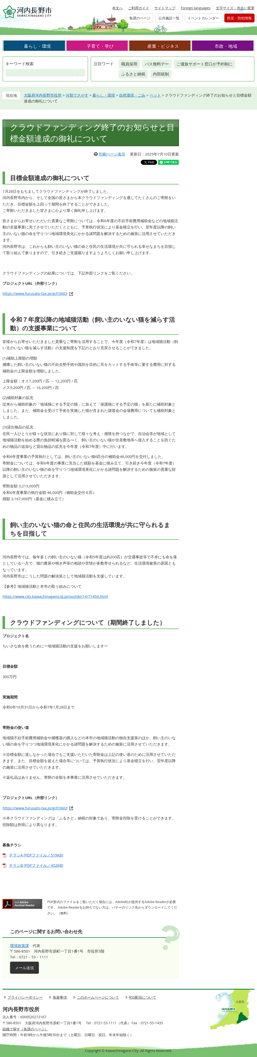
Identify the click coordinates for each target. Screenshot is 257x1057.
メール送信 (24, 967)
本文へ (117, 8)
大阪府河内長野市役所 (42, 95)
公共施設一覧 (168, 18)
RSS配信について (142, 997)
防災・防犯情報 (239, 18)
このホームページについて (98, 997)
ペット (155, 95)
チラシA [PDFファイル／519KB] (36, 854)
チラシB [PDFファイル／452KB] (36, 865)
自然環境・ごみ (132, 95)
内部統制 (161, 74)
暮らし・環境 (37, 46)
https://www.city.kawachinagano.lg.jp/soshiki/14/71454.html (55, 596)
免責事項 (60, 997)
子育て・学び (100, 46)
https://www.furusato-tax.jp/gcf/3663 (35, 293)
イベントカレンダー (203, 18)
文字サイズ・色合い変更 (235, 8)
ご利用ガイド (138, 8)
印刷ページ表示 (112, 153)
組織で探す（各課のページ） (25, 1029)
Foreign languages (196, 8)
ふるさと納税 (133, 74)
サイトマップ (164, 8)
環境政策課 (19, 945)
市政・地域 (226, 46)
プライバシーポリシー (25, 997)
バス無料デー (157, 64)
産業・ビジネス (163, 46)
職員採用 (129, 64)
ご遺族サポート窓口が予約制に (204, 64)
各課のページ (139, 18)
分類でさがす (77, 95)
